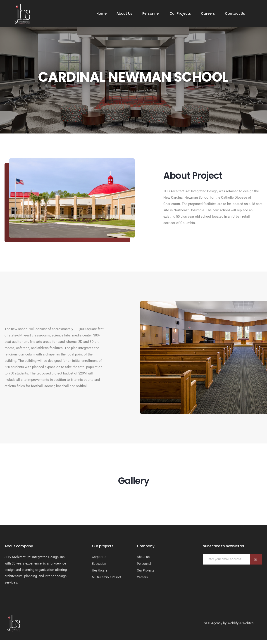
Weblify (232, 624)
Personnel (151, 13)
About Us (124, 13)
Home (101, 13)
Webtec (248, 624)
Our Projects (180, 13)
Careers (208, 13)
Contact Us (235, 13)
